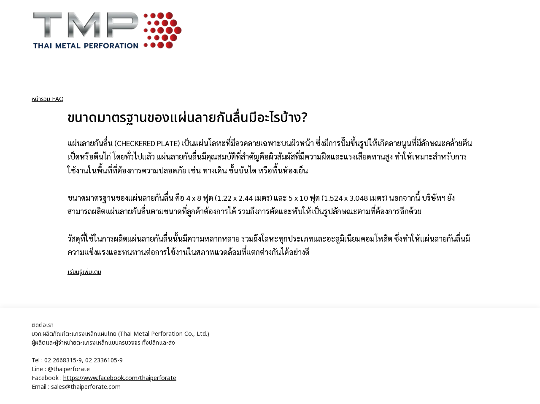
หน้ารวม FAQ (48, 99)
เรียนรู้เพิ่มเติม (84, 272)
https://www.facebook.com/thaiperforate (119, 378)
